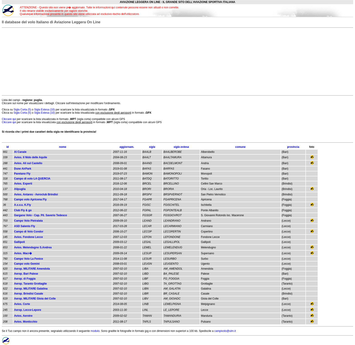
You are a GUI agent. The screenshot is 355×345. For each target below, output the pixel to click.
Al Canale (20, 151)
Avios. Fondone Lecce (28, 237)
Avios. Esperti (23, 183)
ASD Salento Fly (24, 226)
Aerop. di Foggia (25, 278)
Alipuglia (20, 189)
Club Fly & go (22, 210)
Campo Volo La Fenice (28, 258)
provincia (293, 147)
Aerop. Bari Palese (26, 273)
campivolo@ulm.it (225, 331)
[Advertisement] (307, 10)
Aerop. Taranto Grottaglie (30, 283)
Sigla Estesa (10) (45, 109)
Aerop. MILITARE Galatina (31, 288)
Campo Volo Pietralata (28, 220)
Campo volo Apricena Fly (30, 199)
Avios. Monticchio (25, 321)
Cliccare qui (9, 119)
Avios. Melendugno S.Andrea (33, 247)
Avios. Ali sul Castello (28, 163)
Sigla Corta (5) (23, 109)
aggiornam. (127, 147)
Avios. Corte (22, 304)
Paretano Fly (22, 173)
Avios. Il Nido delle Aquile (30, 157)
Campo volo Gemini (27, 263)
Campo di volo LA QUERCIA (32, 178)
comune (240, 147)
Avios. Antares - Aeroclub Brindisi (36, 194)
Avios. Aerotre (23, 315)
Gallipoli (19, 242)
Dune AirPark (22, 168)
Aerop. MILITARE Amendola (32, 268)
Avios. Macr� (23, 253)
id (7, 147)
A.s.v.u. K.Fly (22, 204)
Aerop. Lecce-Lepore (27, 309)
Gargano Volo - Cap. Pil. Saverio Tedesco (40, 215)
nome (62, 147)
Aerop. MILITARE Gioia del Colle (35, 298)
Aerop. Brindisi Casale (28, 293)
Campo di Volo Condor (28, 231)
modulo (95, 331)
